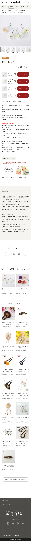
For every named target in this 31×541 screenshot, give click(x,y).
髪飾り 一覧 (17, 10)
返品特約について (21, 178)
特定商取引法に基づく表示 (6, 535)
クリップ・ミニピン (12, 12)
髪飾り (11, 7)
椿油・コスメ (4, 7)
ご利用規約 (4, 533)
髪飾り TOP (10, 10)
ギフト (28, 7)
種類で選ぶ (23, 10)
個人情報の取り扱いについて (13, 533)
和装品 (22, 7)
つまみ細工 (4, 12)
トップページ (3, 10)
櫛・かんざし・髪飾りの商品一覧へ (15, 480)
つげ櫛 (16, 7)
